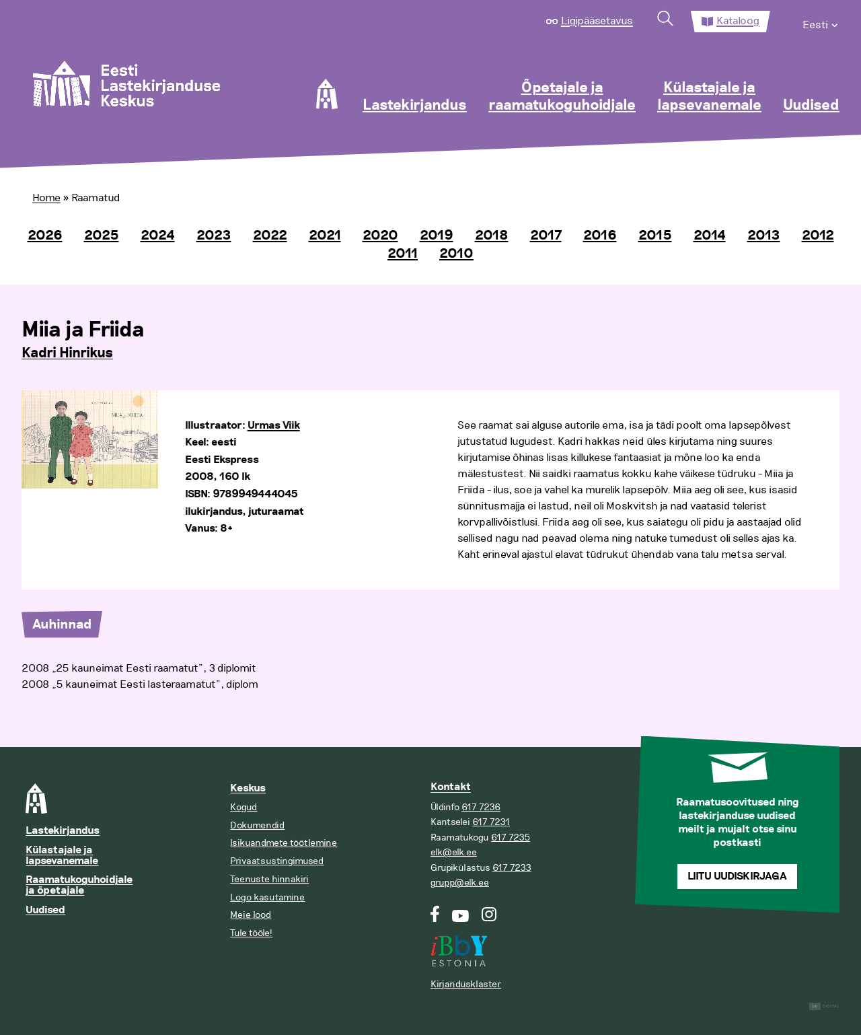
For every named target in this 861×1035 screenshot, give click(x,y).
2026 (45, 235)
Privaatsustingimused (277, 861)
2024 (158, 235)
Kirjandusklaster (465, 984)
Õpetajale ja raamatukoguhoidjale (562, 96)
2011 (402, 253)
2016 (600, 235)
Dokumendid (257, 825)
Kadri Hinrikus (67, 353)
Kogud (243, 807)
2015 (655, 235)
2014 (710, 235)
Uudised (811, 105)
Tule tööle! (251, 933)
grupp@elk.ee (459, 882)
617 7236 (480, 807)
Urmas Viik (274, 426)
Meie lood (250, 915)
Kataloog (737, 21)
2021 (325, 235)
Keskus (248, 788)
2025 (101, 235)
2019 (436, 235)
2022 (270, 235)
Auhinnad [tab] (61, 624)
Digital (824, 1006)
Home (46, 198)
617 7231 (491, 822)
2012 (818, 235)
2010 (456, 253)
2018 (492, 235)
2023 (213, 235)
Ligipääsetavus (597, 21)
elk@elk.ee (453, 852)
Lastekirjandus (415, 105)
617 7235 (510, 837)
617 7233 (511, 867)
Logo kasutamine (267, 897)
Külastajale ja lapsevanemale (709, 96)
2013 (763, 235)
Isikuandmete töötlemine (283, 843)
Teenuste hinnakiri (269, 879)
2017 (546, 235)
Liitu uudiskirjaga (737, 876)
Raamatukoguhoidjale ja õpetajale (79, 885)
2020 (380, 235)
